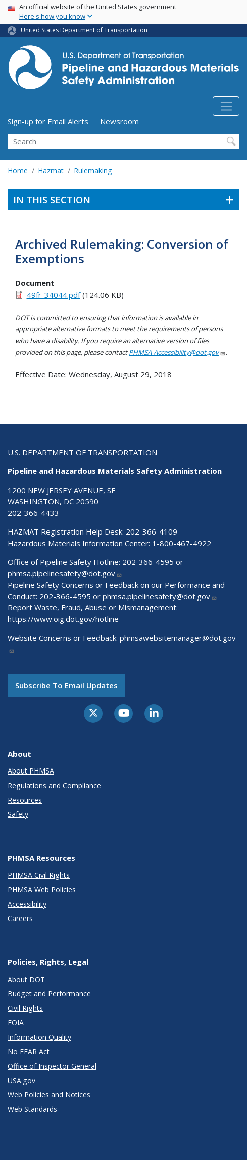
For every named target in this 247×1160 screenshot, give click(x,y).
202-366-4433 (33, 513)
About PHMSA (31, 771)
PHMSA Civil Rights (39, 875)
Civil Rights (25, 1008)
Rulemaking (93, 170)
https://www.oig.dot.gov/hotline (63, 619)
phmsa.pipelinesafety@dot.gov (65, 573)
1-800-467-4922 (181, 543)
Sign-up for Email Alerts (48, 121)
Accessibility (27, 904)
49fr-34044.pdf (53, 294)
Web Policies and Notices (49, 1094)
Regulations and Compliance (54, 785)
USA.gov (21, 1080)
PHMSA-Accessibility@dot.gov (177, 352)
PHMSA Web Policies (42, 889)
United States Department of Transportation (84, 30)
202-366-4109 (151, 531)
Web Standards (32, 1109)
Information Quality (39, 1037)
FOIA (16, 1022)
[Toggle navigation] (226, 106)
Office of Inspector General (52, 1066)
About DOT (26, 979)
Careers (20, 918)
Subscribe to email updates (66, 685)
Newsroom (119, 121)
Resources (25, 800)
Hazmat (51, 170)
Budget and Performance (49, 993)
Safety (18, 814)
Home (18, 170)
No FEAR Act (29, 1051)
